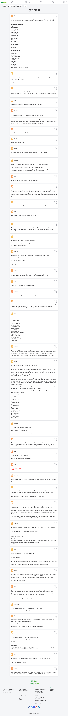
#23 (56, 425)
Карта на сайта (46, 710)
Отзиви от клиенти (23, 691)
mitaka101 (16, 160)
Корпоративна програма (8, 694)
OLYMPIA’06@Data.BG (29, 553)
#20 (56, 315)
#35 (56, 617)
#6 (56, 140)
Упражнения (37, 698)
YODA (15, 100)
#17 (56, 283)
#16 (56, 271)
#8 (56, 162)
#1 (56, 74)
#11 (56, 203)
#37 (56, 656)
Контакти (21, 699)
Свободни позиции (23, 695)
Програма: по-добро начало (9, 689)
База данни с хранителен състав (41, 694)
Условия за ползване (23, 710)
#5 (56, 130)
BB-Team (21, 687)
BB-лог (20, 698)
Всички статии (38, 703)
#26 (56, 465)
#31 (56, 551)
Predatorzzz (16, 604)
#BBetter (52, 689)
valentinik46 (16, 223)
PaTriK (15, 668)
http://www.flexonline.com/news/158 (19, 430)
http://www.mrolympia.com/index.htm (19, 67)
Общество (52, 687)
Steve (15, 464)
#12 (56, 213)
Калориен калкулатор (39, 692)
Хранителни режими (39, 691)
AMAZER (15, 502)
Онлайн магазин (6, 695)
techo (15, 281)
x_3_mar (15, 300)
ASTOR (15, 236)
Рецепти (36, 695)
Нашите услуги (6, 687)
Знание (36, 687)
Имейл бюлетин (22, 696)
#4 (56, 111)
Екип (20, 693)
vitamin (15, 186)
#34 (56, 606)
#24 (56, 440)
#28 (56, 488)
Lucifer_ (15, 201)
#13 (56, 225)
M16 (15, 654)
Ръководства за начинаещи (40, 689)
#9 (56, 177)
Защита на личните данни (35, 710)
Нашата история (22, 689)
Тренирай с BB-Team (7, 690)
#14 (56, 238)
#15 (56, 252)
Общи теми (19, 6)
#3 (56, 102)
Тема (25, 6)
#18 (56, 292)
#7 (56, 149)
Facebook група (53, 691)
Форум (4, 6)
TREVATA (16, 291)
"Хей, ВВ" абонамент (7, 692)
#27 (56, 477)
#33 (56, 587)
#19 (56, 302)
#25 (56, 453)
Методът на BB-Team (23, 690)
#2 (56, 89)
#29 (56, 503)
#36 (56, 633)
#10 (56, 187)
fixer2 (15, 211)
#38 (56, 669)
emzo (15, 451)
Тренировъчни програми (40, 697)
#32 (56, 571)
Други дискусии (11, 6)
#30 (56, 525)
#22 (56, 363)
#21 (56, 347)
